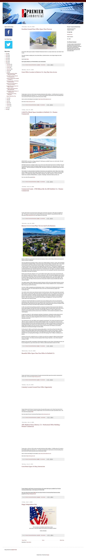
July (7, 72)
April (8, 101)
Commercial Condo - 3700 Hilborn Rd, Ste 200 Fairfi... (13, 81)
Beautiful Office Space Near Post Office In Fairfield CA (38, 353)
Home (43, 540)
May (8, 99)
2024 (7, 56)
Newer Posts (24, 540)
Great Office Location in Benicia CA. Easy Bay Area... (12, 76)
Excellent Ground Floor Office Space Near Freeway (37, 29)
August (8, 70)
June (8, 98)
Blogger (47, 554)
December (9, 64)
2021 (7, 61)
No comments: (43, 64)
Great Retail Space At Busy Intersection (33, 466)
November (9, 65)
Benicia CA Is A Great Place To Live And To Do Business (38, 226)
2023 (7, 58)
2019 (7, 107)
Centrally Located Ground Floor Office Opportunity (37, 387)
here (28, 59)
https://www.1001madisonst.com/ (44, 99)
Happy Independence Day (29, 504)
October (8, 67)
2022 (7, 59)
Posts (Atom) (28, 542)
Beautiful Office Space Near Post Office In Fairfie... (12, 87)
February (8, 104)
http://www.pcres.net (31, 215)
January (8, 105)
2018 (7, 109)
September (9, 69)
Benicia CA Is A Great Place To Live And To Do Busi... (12, 84)
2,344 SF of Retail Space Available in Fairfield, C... (13, 79)
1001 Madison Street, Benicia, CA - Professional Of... (12, 92)
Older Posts (62, 540)
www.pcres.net (69, 34)
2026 (7, 53)
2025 (7, 55)
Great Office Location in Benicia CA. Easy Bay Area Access (39, 72)
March (8, 102)
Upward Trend (14, 549)
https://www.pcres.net (31, 101)
